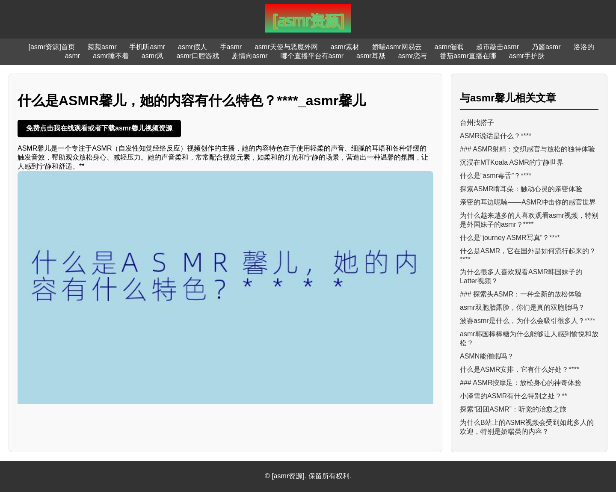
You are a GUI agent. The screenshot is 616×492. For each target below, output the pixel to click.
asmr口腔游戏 (197, 55)
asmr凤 (153, 55)
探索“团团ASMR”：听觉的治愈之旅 (513, 409)
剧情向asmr (250, 55)
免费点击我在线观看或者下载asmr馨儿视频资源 (99, 128)
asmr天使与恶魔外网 (286, 46)
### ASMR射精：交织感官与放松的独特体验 (527, 149)
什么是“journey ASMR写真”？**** (510, 237)
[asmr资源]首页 (51, 46)
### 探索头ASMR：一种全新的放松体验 (521, 294)
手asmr (231, 46)
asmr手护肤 (527, 55)
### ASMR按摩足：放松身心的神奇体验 (520, 382)
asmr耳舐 (370, 55)
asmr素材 (345, 46)
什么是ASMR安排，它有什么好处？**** (519, 369)
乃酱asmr (546, 46)
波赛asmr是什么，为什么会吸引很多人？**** (527, 320)
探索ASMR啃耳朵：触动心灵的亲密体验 (521, 189)
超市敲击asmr (497, 46)
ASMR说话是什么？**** (495, 135)
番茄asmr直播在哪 (468, 55)
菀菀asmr (102, 46)
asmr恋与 (412, 55)
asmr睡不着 (111, 55)
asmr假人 (192, 46)
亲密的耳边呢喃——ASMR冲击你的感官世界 (528, 202)
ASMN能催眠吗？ (487, 356)
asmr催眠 (449, 46)
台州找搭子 (477, 122)
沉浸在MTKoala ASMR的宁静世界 (511, 162)
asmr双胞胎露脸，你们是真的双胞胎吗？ (522, 307)
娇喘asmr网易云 (397, 46)
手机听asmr (147, 46)
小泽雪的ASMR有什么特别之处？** (513, 396)
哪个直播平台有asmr (312, 55)
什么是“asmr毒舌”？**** (495, 175)
